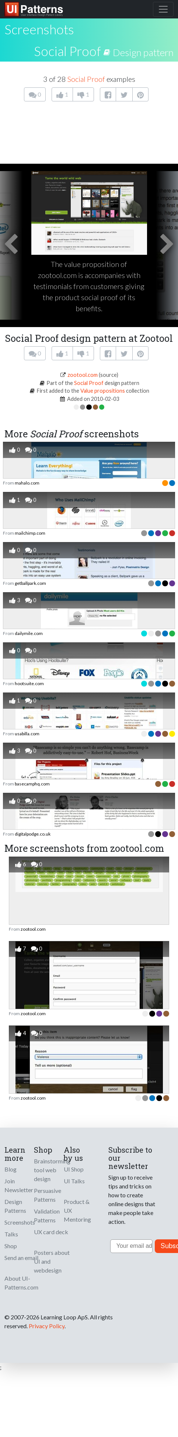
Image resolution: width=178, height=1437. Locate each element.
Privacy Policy (46, 1325)
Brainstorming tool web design (52, 1169)
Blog (10, 1169)
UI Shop (74, 1169)
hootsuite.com (29, 683)
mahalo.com (27, 483)
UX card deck (51, 1231)
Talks (11, 1234)
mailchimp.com (30, 533)
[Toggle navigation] (163, 9)
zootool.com (82, 375)
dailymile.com (29, 633)
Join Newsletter (18, 1185)
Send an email (21, 1257)
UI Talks (74, 1180)
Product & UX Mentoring (77, 1210)
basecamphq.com (32, 784)
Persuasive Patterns (47, 1195)
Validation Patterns (47, 1215)
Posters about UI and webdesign (52, 1261)
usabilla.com (27, 733)
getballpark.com (30, 583)
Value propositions (102, 391)
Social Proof (67, 51)
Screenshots (19, 1222)
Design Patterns (15, 1206)
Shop (10, 1245)
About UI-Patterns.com (21, 1283)
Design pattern (143, 52)
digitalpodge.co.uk (32, 834)
